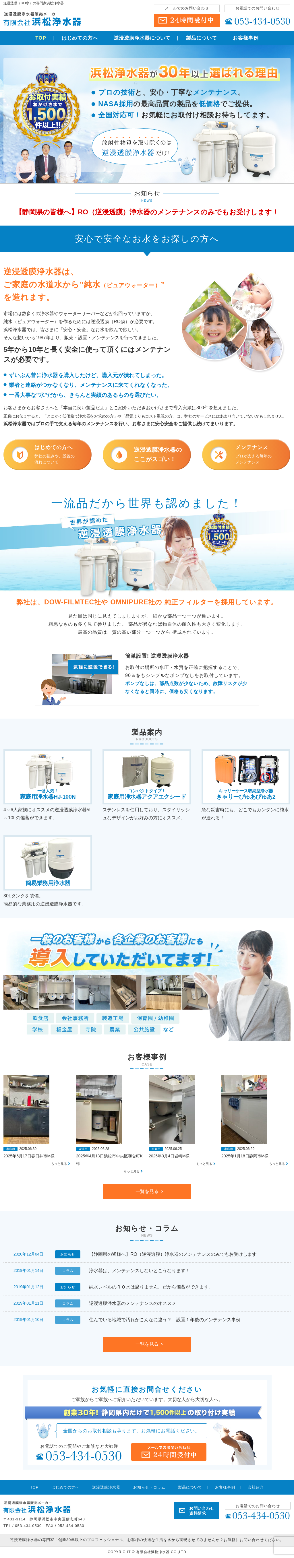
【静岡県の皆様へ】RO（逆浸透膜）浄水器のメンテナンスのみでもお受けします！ (147, 212)
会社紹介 (256, 1487)
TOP (40, 38)
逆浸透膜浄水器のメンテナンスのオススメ (132, 1303)
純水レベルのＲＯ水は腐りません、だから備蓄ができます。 (151, 1287)
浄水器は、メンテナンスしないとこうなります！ (139, 1270)
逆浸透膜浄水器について (142, 38)
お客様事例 (246, 38)
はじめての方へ (80, 38)
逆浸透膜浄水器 (106, 1487)
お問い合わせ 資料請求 (201, 1511)
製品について (201, 38)
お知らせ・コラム (149, 1487)
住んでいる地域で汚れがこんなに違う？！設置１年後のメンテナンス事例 (165, 1319)
